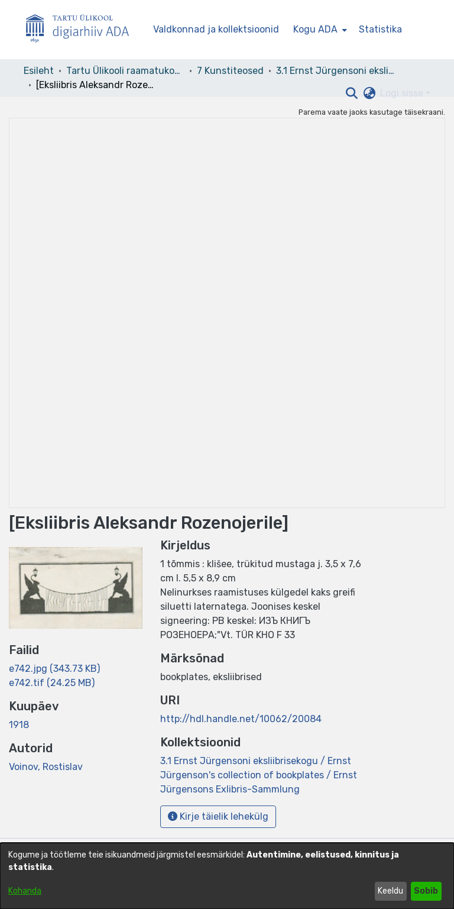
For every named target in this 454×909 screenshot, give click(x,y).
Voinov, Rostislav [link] (46, 766)
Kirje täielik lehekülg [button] (218, 816)
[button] (351, 93)
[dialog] (227, 876)
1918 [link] (19, 724)
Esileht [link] (39, 70)
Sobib (426, 891)
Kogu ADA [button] (315, 29)
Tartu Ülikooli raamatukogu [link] (125, 70)
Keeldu (390, 891)
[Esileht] (82, 29)
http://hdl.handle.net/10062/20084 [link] (241, 718)
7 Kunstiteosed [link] (230, 70)
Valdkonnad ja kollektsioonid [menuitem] (216, 29)
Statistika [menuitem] (380, 29)
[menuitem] (319, 29)
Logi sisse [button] (403, 93)
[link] (54, 668)
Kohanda (24, 891)
